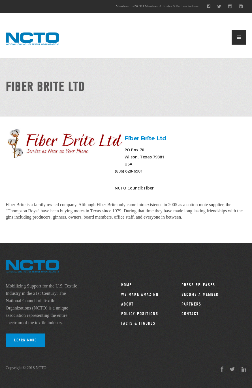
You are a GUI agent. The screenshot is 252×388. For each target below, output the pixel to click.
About (127, 304)
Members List (125, 6)
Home (126, 284)
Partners (192, 6)
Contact (190, 313)
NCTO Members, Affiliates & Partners (161, 6)
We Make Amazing (140, 294)
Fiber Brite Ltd (145, 138)
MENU (239, 37)
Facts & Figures (138, 323)
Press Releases (198, 284)
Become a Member (200, 294)
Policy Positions (139, 313)
